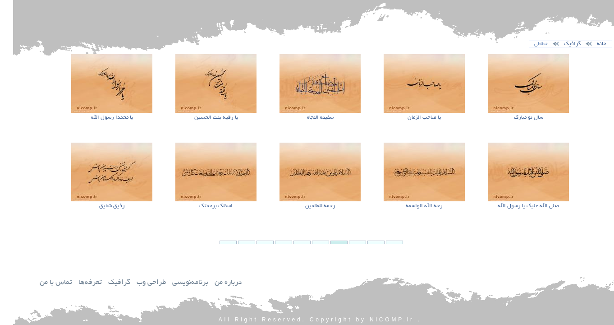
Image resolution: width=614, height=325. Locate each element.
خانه (588, 44)
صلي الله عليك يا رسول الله (515, 206)
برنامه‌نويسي (177, 283)
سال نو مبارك (515, 118)
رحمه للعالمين (307, 206)
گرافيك (106, 283)
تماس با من (43, 283)
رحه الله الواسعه (411, 206)
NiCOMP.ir (379, 319)
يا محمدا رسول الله (99, 118)
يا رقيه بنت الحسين (203, 118)
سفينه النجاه (307, 118)
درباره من (215, 283)
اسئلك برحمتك (203, 206)
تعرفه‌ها (77, 283)
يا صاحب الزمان (411, 118)
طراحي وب (138, 283)
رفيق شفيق (99, 206)
